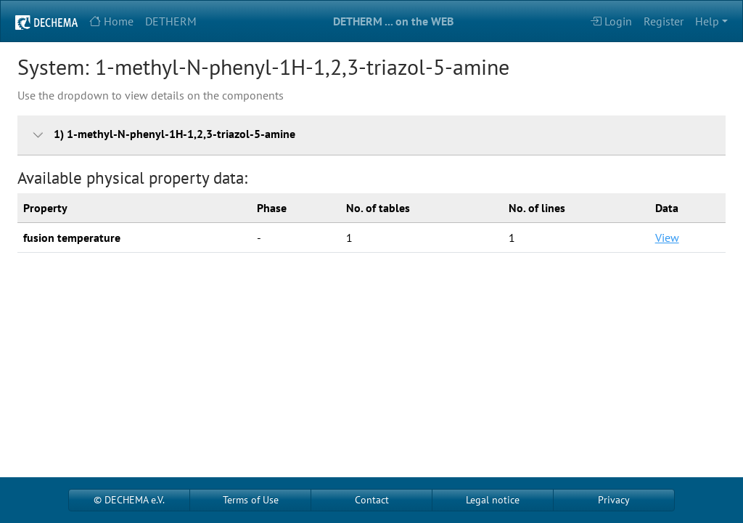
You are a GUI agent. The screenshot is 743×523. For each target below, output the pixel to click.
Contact (372, 499)
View (667, 237)
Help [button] (707, 21)
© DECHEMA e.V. (129, 499)
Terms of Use (251, 499)
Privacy (614, 499)
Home (111, 21)
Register (664, 21)
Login (611, 21)
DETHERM (171, 21)
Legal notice (493, 499)
